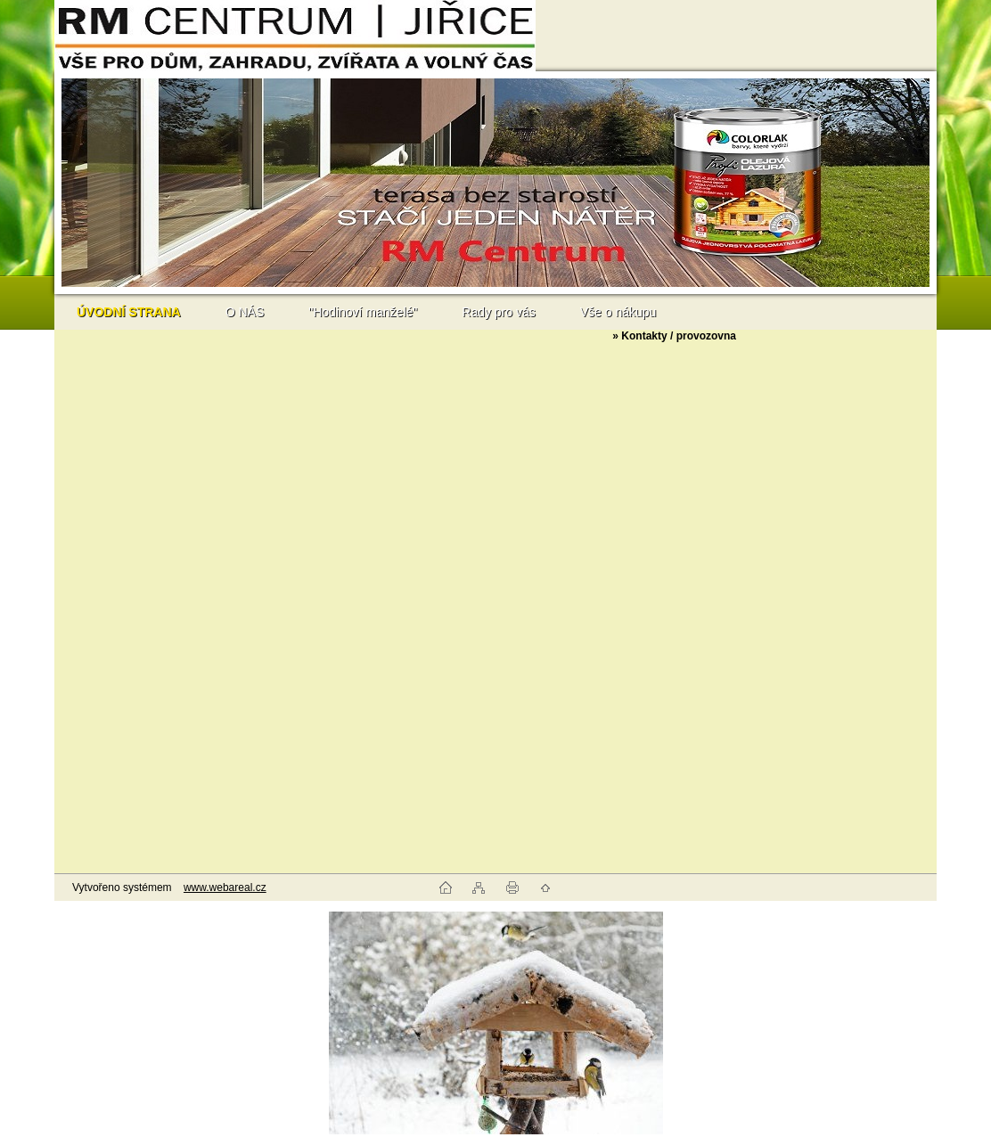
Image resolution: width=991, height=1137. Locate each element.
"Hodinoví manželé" (362, 312)
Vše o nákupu (618, 312)
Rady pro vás (498, 312)
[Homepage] (128, 312)
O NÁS (245, 312)
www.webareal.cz (225, 887)
